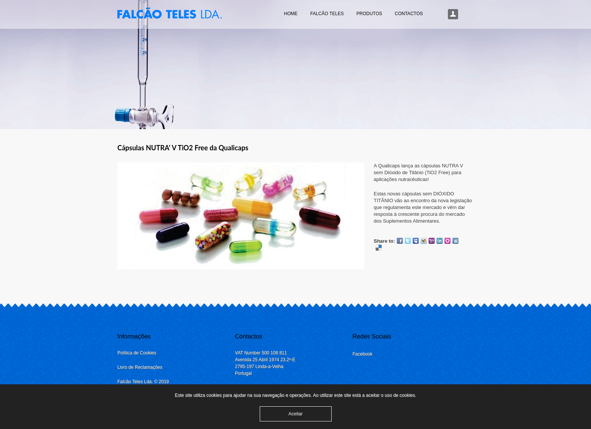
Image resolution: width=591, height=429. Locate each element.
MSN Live (424, 241)
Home (291, 13)
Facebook (400, 241)
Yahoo (432, 241)
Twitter (408, 241)
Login (453, 14)
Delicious (379, 248)
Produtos (369, 13)
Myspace (416, 241)
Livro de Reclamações (139, 367)
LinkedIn (440, 241)
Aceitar (295, 414)
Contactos (409, 13)
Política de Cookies (136, 353)
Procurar (466, 14)
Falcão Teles (326, 13)
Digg (455, 241)
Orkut (447, 241)
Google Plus (387, 248)
